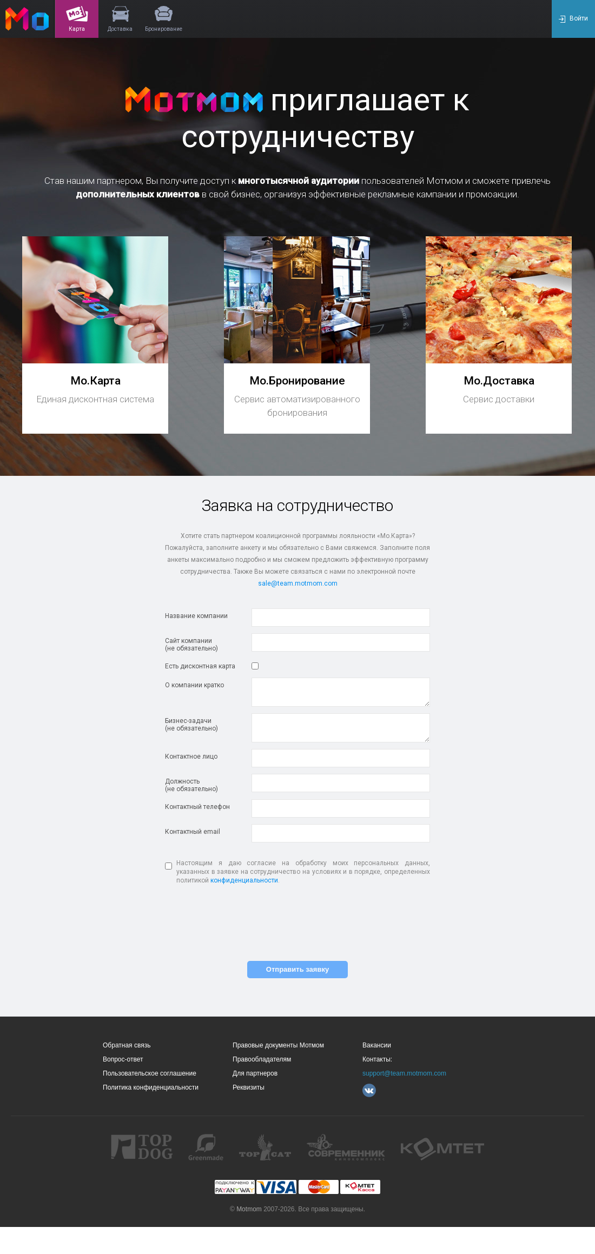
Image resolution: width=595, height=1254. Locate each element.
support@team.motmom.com (404, 1073)
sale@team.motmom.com (298, 583)
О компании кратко (194, 685)
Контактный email (192, 831)
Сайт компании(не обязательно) (191, 644)
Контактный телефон (197, 807)
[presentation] (297, 922)
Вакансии (376, 1045)
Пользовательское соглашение (149, 1073)
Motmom (249, 1209)
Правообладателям (262, 1059)
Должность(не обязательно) (191, 785)
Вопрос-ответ (123, 1059)
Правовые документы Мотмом (278, 1045)
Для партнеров (255, 1073)
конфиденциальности (244, 880)
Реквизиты (249, 1087)
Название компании (196, 616)
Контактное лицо (191, 756)
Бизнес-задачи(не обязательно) (191, 724)
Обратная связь (126, 1045)
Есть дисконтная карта (200, 666)
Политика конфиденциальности (151, 1087)
